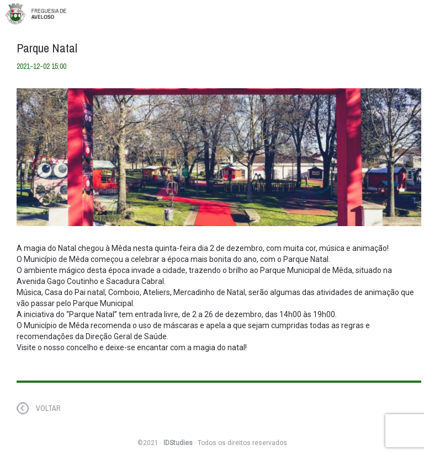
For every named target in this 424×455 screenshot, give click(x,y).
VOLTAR (48, 408)
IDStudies (178, 443)
